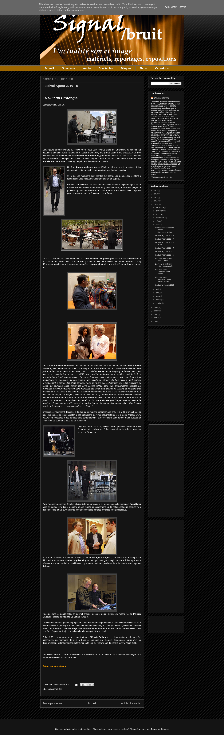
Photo (143, 68)
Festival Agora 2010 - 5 (164, 235)
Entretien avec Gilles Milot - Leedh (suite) (164, 265)
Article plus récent (52, 703)
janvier (158, 303)
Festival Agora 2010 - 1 (164, 255)
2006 (156, 318)
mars (158, 296)
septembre (160, 218)
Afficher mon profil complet (161, 177)
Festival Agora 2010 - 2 (164, 251)
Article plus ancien (131, 703)
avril (157, 293)
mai (157, 289)
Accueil (49, 68)
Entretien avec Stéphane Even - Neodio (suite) (163, 279)
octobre (159, 214)
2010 (156, 204)
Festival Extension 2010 (164, 285)
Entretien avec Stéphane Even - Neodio (163, 272)
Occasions (162, 68)
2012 (156, 198)
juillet (158, 221)
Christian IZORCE (161, 98)
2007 (156, 314)
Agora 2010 (56, 689)
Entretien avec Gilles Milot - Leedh (163, 259)
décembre (160, 207)
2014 (156, 191)
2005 (156, 321)
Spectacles (106, 68)
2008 (156, 311)
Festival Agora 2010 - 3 (164, 248)
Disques (126, 68)
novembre (160, 211)
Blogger (164, 729)
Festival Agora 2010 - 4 (164, 239)
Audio (87, 68)
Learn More (170, 7)
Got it (183, 7)
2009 (156, 307)
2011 (156, 201)
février (158, 300)
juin (157, 225)
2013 (156, 194)
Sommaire (68, 68)
